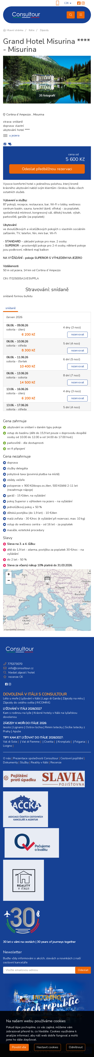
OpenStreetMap (11, 630)
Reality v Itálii (39, 762)
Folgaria (80, 742)
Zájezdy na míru (73, 698)
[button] (47, 580)
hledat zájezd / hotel (21, 672)
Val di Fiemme (31, 742)
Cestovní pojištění (71, 758)
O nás (7, 758)
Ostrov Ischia (34, 727)
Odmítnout (76, 1047)
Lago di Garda (51, 698)
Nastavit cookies (47, 1047)
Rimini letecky (54, 727)
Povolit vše (19, 1047)
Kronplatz (64, 742)
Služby (24, 762)
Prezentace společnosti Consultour (35, 758)
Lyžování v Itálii (30, 698)
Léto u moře (11, 698)
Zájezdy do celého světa (18, 703)
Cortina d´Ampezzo (19, 114)
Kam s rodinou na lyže (17, 713)
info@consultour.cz (20, 668)
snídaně (11, 308)
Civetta (48, 742)
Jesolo (7, 727)
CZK (67, 3)
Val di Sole (10, 742)
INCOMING (43, 703)
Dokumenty (10, 762)
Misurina (38, 114)
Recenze (56, 762)
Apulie (17, 731)
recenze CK (15, 677)
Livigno (7, 746)
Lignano (18, 727)
